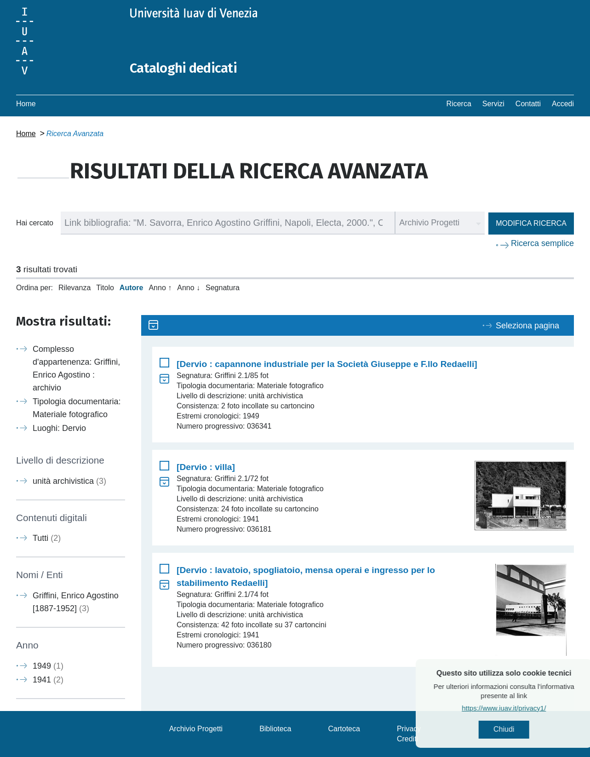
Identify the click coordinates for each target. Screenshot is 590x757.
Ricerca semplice (542, 243)
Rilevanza (74, 288)
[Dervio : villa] (206, 467)
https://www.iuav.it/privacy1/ (523, 708)
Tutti (47, 538)
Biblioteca (275, 729)
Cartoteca (344, 729)
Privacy (409, 729)
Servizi (493, 104)
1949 (48, 665)
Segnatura (223, 288)
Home (26, 104)
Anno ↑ (160, 288)
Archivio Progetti (196, 729)
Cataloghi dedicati (185, 68)
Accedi (563, 104)
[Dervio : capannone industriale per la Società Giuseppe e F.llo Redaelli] (327, 364)
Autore (131, 288)
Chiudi (523, 730)
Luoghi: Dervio (59, 428)
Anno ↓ (188, 288)
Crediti (407, 739)
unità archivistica (69, 481)
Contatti (528, 104)
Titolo (105, 288)
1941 (48, 679)
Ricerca (459, 104)
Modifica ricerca (531, 223)
